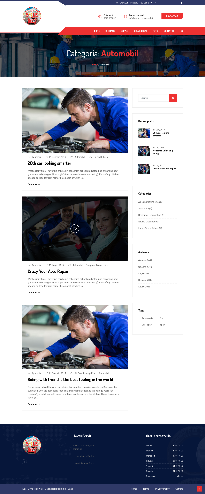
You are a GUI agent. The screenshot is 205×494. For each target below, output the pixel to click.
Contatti (169, 31)
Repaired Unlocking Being (163, 152)
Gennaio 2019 (145, 260)
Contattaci (172, 16)
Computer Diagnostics (97, 265)
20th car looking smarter (49, 163)
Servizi (124, 31)
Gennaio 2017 (145, 280)
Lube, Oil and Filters (98, 157)
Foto (155, 31)
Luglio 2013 (144, 286)
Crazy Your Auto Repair (48, 271)
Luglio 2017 (144, 273)
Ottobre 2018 (145, 267)
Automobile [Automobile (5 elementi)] (147, 318)
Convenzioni (140, 31)
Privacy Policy (162, 488)
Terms (146, 488)
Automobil (80, 157)
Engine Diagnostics (148, 221)
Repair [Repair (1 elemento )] (162, 324)
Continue (34, 184)
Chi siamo (110, 31)
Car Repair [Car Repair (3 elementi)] (147, 324)
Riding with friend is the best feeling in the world (70, 379)
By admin (36, 157)
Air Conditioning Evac (85, 373)
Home (97, 31)
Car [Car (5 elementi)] (161, 318)
